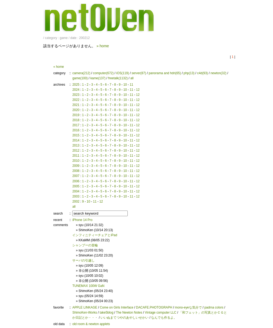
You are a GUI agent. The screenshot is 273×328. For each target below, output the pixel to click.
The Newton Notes (129, 312)
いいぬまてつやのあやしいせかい (124, 317)
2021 (75, 105)
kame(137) (98, 78)
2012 (75, 150)
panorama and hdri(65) (165, 73)
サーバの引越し (83, 260)
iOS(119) (122, 73)
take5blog (107, 312)
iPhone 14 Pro (82, 220)
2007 (75, 176)
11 (131, 84)
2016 (75, 130)
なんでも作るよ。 (164, 317)
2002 (75, 201)
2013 (75, 145)
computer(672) (103, 73)
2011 (75, 155)
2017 (75, 125)
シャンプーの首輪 (85, 245)
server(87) (139, 73)
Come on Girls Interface (117, 307)
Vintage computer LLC (160, 312)
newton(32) (219, 73)
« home (58, 67)
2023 (75, 95)
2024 (75, 90)
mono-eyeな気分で (188, 307)
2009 (75, 166)
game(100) (80, 78)
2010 (75, 161)
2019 (75, 115)
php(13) (189, 73)
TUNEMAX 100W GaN (88, 286)
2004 (75, 191)
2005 (75, 186)
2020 (75, 110)
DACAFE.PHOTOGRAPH (154, 307)
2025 (75, 84)
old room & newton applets (91, 324)
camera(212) (81, 73)
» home (103, 46)
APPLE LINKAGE (84, 307)
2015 (75, 135)
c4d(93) (202, 73)
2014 (75, 140)
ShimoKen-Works (84, 312)
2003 (75, 196)
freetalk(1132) (118, 78)
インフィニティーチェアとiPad (94, 235)
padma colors (213, 307)
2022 (75, 100)
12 (137, 90)
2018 (75, 120)
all (132, 78)
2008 (75, 171)
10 (125, 84)
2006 (75, 181)
